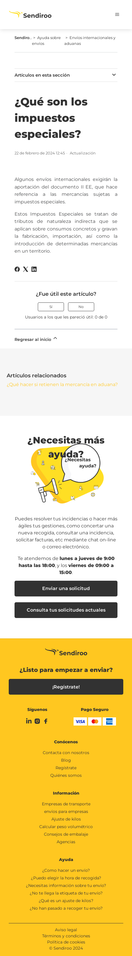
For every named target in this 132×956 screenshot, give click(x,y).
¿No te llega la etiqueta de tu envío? (66, 893)
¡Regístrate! (66, 687)
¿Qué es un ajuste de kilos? (66, 900)
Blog (66, 760)
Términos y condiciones (66, 936)
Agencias (66, 841)
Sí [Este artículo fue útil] (50, 306)
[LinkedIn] (34, 269)
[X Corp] (25, 269)
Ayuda (66, 859)
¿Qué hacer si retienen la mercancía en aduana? (62, 384)
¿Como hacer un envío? (66, 870)
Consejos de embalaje (66, 834)
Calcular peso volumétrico (66, 826)
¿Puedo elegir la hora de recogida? (66, 878)
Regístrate (66, 767)
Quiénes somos (66, 775)
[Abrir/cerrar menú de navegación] (113, 14)
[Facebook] (17, 269)
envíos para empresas (66, 811)
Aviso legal (66, 929)
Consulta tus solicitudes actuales (66, 610)
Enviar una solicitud (66, 588)
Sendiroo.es (26, 37)
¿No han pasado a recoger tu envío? (66, 908)
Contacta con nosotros (66, 752)
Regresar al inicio (36, 338)
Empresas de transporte (66, 804)
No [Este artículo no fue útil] (81, 306)
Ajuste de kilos (66, 819)
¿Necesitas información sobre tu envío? (66, 885)
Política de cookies (66, 942)
